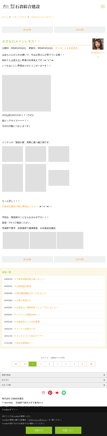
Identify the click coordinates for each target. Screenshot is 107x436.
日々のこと (60, 48)
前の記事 (27, 30)
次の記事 (80, 30)
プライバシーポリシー (37, 419)
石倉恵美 (73, 48)
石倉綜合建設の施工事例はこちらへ (20, 206)
